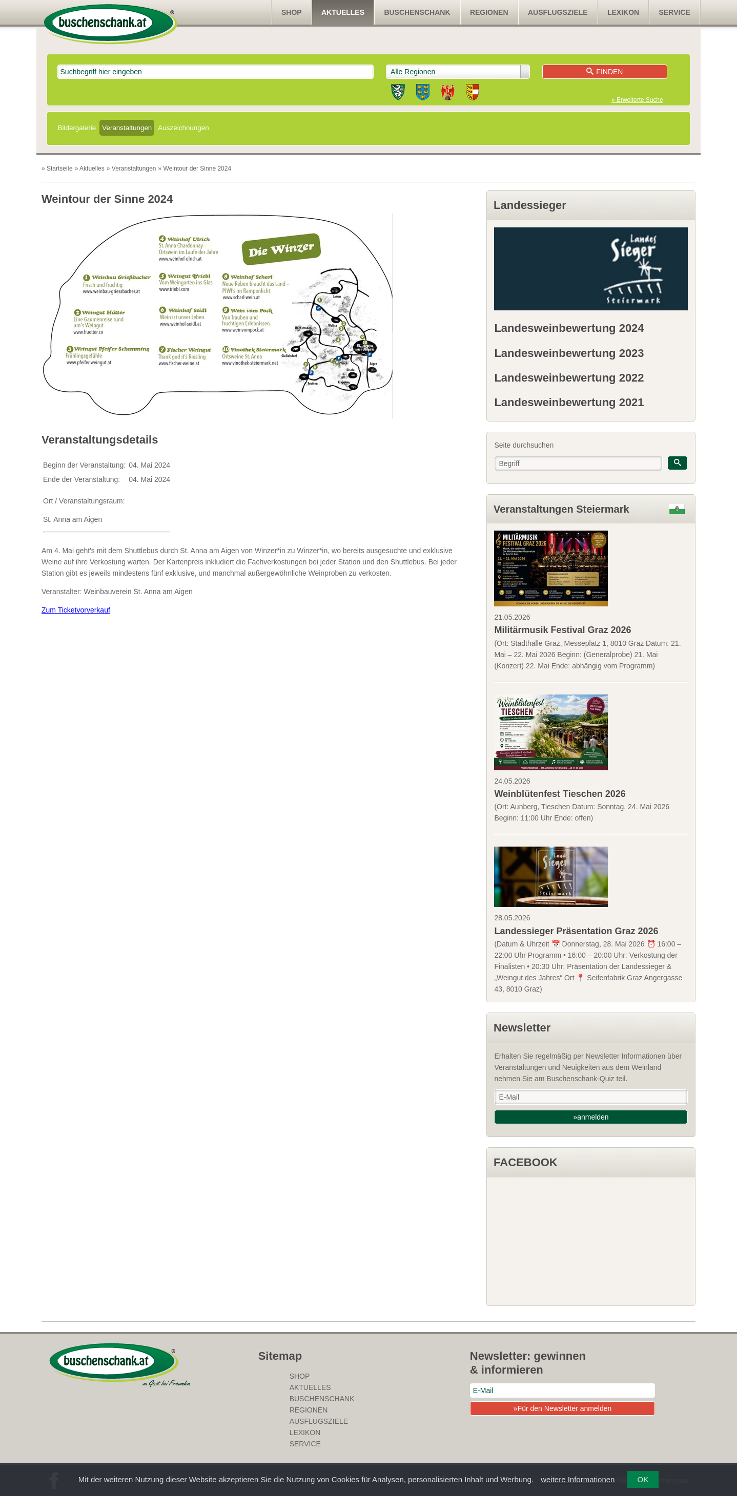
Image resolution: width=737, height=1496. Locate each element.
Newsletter (522, 1027)
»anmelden (590, 1117)
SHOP (291, 12)
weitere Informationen (578, 1479)
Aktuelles (342, 12)
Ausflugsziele (558, 12)
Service (674, 12)
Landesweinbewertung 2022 (569, 377)
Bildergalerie (77, 128)
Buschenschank (417, 12)
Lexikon (623, 12)
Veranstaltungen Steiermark (561, 509)
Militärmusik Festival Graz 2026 (562, 630)
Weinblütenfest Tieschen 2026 (559, 794)
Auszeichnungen (183, 128)
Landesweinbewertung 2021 (569, 402)
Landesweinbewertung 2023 (569, 353)
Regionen (489, 12)
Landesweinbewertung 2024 (569, 328)
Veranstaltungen (127, 128)
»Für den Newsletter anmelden (562, 1408)
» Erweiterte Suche (637, 99)
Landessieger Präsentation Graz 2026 (576, 931)
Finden (604, 72)
